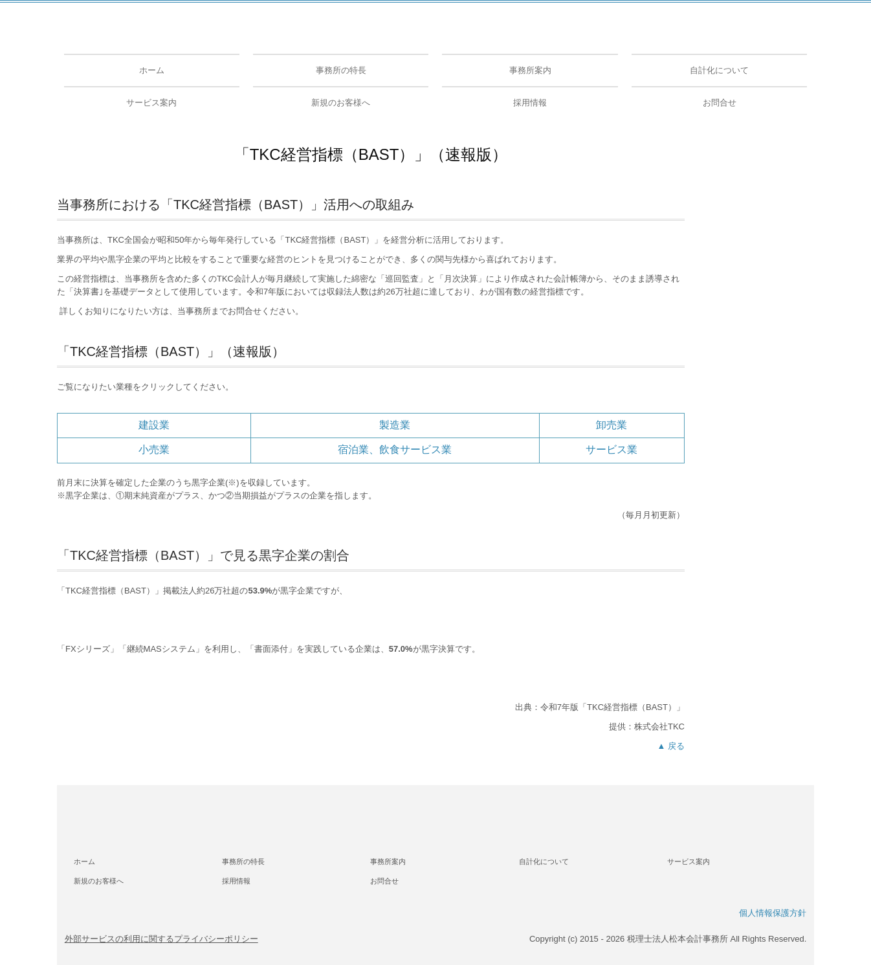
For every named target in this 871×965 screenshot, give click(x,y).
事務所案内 (530, 70)
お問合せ (719, 102)
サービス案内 (151, 102)
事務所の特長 (341, 70)
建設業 (154, 424)
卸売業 (611, 424)
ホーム (151, 70)
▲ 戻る (671, 746)
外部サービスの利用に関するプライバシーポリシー (161, 939)
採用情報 (530, 102)
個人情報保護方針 (772, 913)
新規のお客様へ (340, 102)
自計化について (719, 70)
